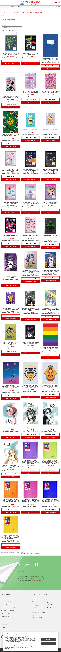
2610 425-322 (52, 607)
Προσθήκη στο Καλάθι (10, 61)
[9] (36, 553)
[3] (27, 553)
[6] (31, 553)
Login (58, 6)
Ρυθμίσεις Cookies (5, 616)
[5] (30, 553)
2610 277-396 (37, 605)
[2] (25, 553)
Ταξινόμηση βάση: (5, 25)
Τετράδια (26, 12)
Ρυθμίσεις (7, 648)
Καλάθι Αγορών (6, 627)
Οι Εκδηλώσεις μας (6, 601)
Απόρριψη (48, 639)
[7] (33, 553)
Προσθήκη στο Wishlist (10, 64)
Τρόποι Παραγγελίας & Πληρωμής (9, 607)
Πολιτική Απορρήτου (36, 580)
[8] (34, 553)
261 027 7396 (10, 6)
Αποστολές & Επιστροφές (7, 604)
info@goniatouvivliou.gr (40, 612)
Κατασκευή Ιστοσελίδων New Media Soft (30, 650)
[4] (28, 553)
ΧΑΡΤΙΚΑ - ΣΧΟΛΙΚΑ (6, 12)
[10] (38, 553)
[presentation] (30, 585)
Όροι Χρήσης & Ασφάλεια (7, 610)
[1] (24, 553)
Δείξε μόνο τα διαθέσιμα (8, 30)
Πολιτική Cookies (20, 637)
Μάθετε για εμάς (5, 598)
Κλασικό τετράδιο (34, 12)
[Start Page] (30, 2)
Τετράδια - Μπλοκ (17, 12)
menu (2, 3)
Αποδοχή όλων (48, 643)
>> (40, 553)
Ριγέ (41, 12)
